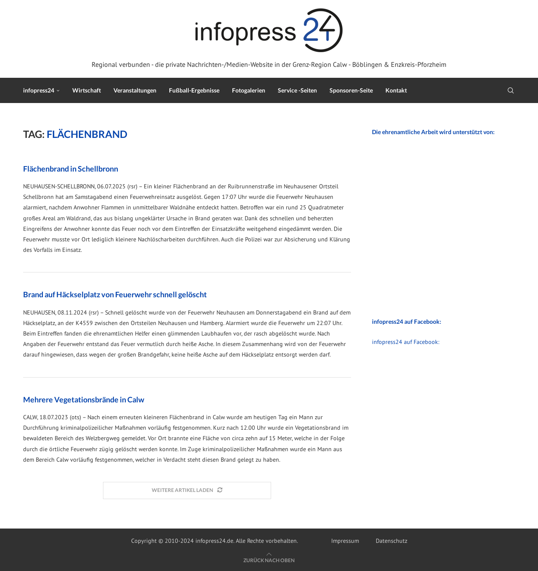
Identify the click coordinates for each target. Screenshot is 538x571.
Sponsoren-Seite (351, 90)
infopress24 (38, 90)
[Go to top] (269, 560)
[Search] (510, 90)
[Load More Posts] (187, 490)
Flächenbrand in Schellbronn (70, 168)
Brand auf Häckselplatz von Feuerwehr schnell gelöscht (115, 294)
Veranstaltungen (134, 90)
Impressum (345, 541)
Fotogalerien (248, 90)
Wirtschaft (86, 90)
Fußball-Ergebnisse (194, 90)
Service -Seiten (297, 90)
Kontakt (396, 90)
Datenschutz (391, 541)
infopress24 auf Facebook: (405, 342)
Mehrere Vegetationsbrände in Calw (83, 399)
